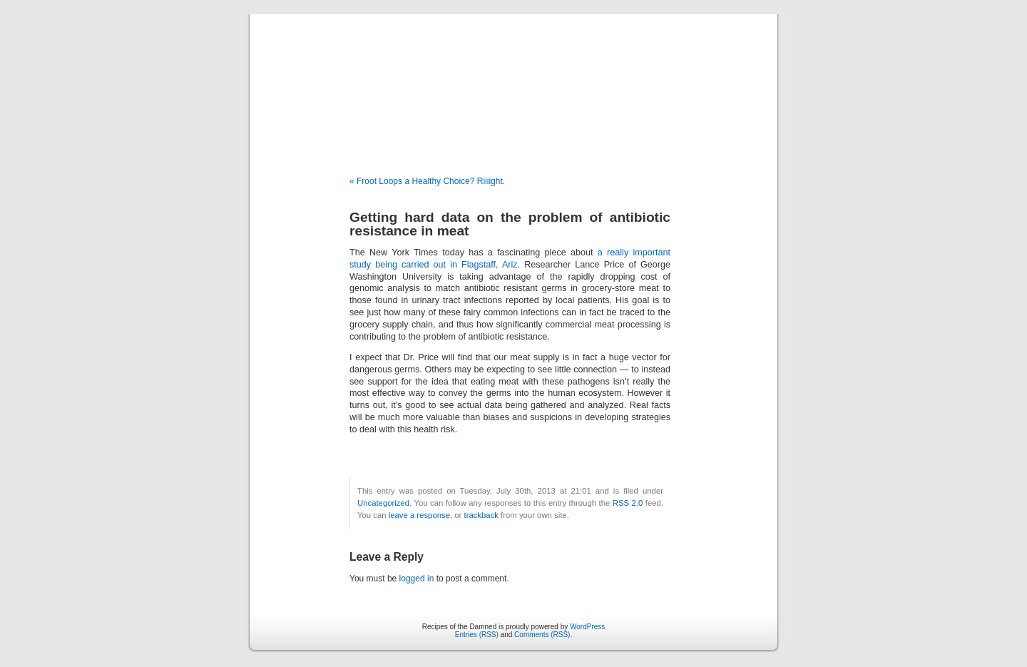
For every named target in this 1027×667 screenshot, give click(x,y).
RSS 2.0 (628, 503)
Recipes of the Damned (513, 80)
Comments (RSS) (542, 634)
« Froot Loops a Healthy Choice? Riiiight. (427, 181)
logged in (416, 579)
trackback (481, 515)
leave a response (419, 515)
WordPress (587, 627)
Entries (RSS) (477, 634)
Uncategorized (383, 503)
